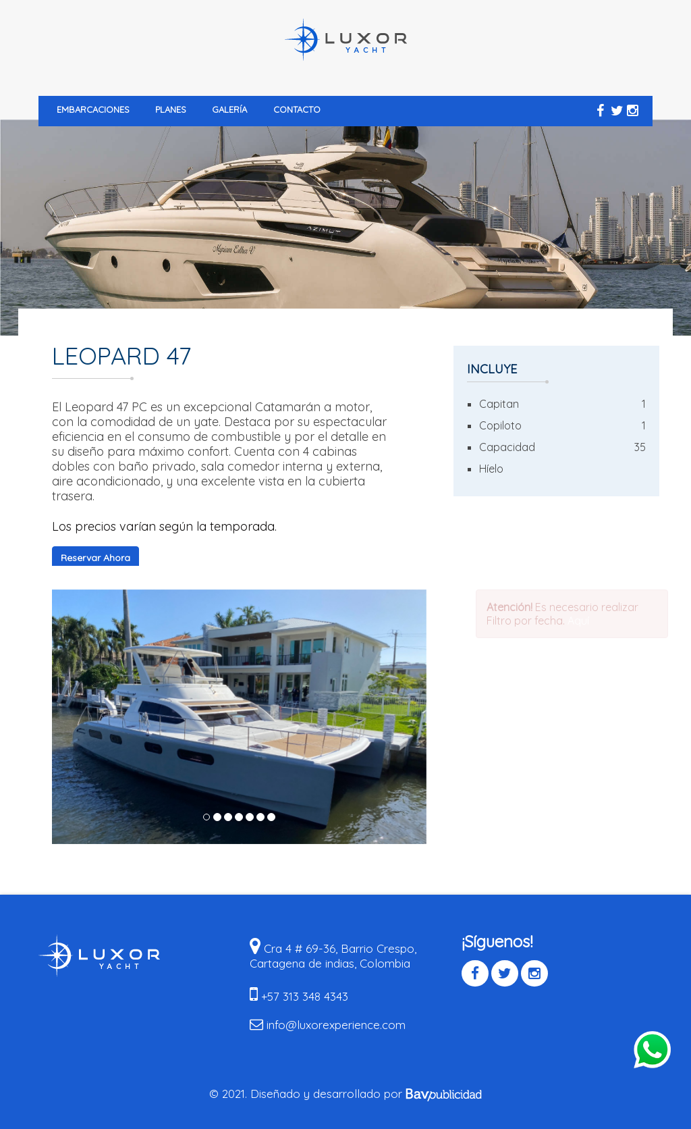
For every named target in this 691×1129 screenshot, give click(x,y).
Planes (170, 109)
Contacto (297, 109)
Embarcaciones (93, 109)
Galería (229, 109)
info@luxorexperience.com (336, 1025)
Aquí (580, 620)
